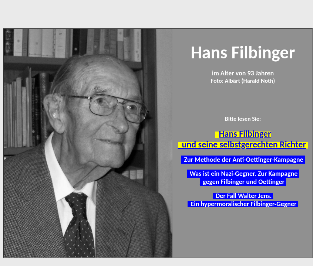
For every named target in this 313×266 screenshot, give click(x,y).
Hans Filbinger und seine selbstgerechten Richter (242, 139)
